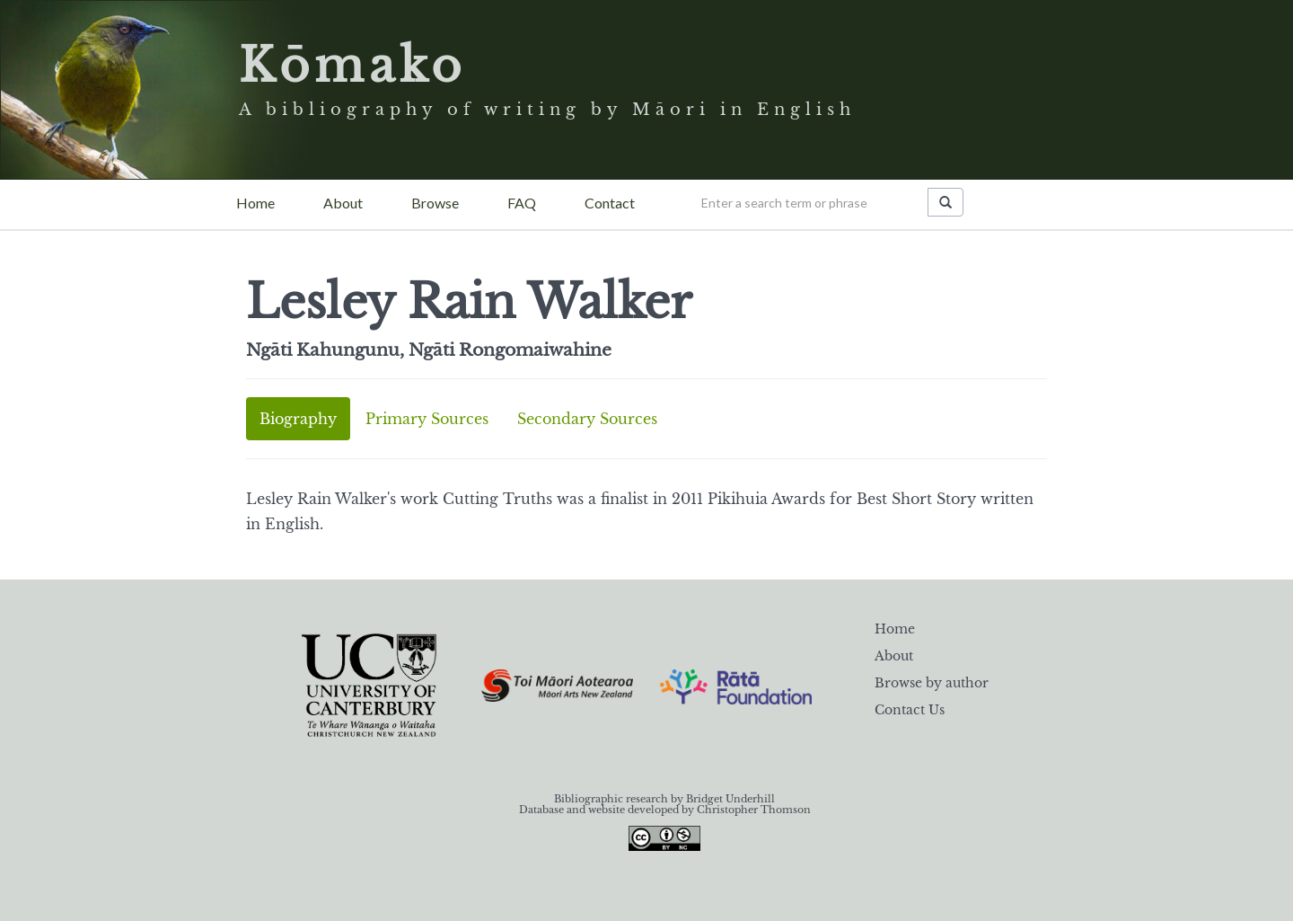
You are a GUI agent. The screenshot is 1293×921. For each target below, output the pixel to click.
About (343, 202)
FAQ (521, 202)
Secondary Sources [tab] (587, 419)
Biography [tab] (298, 419)
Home (255, 202)
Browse (435, 202)
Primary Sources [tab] (426, 419)
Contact (610, 202)
